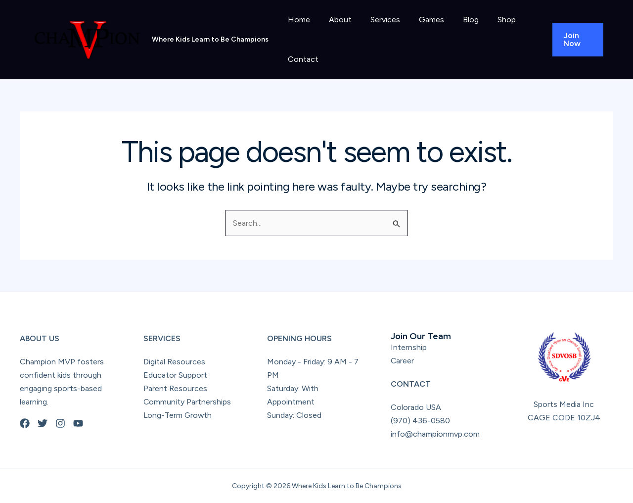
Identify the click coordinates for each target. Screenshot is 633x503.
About (335, 19)
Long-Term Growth (178, 415)
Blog (457, 19)
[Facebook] (25, 423)
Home (297, 19)
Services (378, 19)
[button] (576, 39)
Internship (409, 347)
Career (402, 360)
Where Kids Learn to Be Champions (210, 39)
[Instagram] (60, 423)
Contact (301, 59)
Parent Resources (175, 388)
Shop (490, 19)
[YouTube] (78, 423)
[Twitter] (42, 423)
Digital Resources (174, 361)
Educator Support (175, 375)
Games (421, 19)
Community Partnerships (187, 401)
